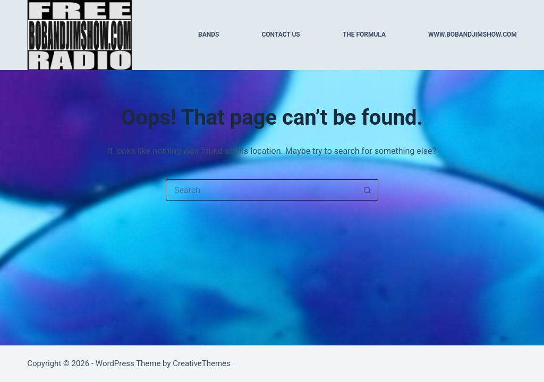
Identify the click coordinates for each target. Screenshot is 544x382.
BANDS (208, 34)
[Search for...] (261, 190)
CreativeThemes (202, 363)
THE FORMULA (364, 34)
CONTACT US (280, 34)
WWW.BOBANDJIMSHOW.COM (472, 34)
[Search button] (367, 190)
